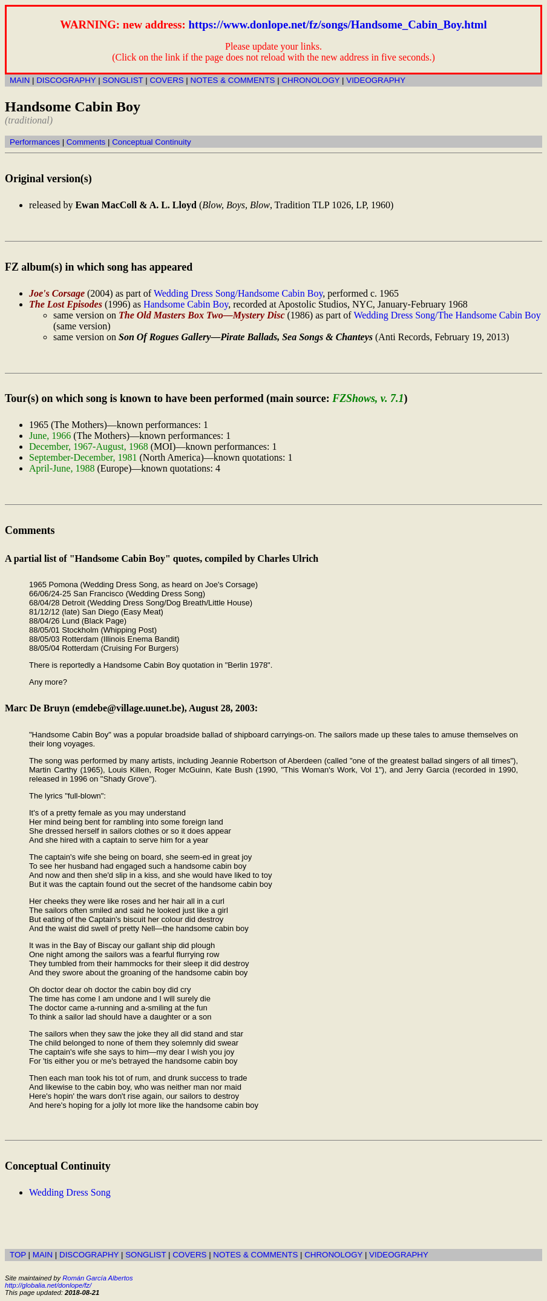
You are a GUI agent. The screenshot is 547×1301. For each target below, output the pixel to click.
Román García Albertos (97, 1278)
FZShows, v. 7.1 (368, 398)
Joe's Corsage (57, 293)
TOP (18, 1254)
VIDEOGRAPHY (375, 80)
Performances (35, 142)
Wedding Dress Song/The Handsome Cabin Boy (446, 315)
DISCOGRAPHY (66, 80)
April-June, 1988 (61, 468)
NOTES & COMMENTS (233, 80)
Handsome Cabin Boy (185, 304)
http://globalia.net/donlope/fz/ (48, 1285)
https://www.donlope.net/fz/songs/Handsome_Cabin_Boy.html (338, 24)
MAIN (20, 80)
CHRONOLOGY (310, 80)
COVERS (166, 80)
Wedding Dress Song (70, 1192)
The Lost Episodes (65, 304)
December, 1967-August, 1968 (88, 446)
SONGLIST (122, 80)
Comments (86, 142)
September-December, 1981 (83, 457)
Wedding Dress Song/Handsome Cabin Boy (238, 293)
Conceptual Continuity (151, 142)
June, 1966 (50, 435)
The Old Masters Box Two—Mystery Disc (202, 315)
